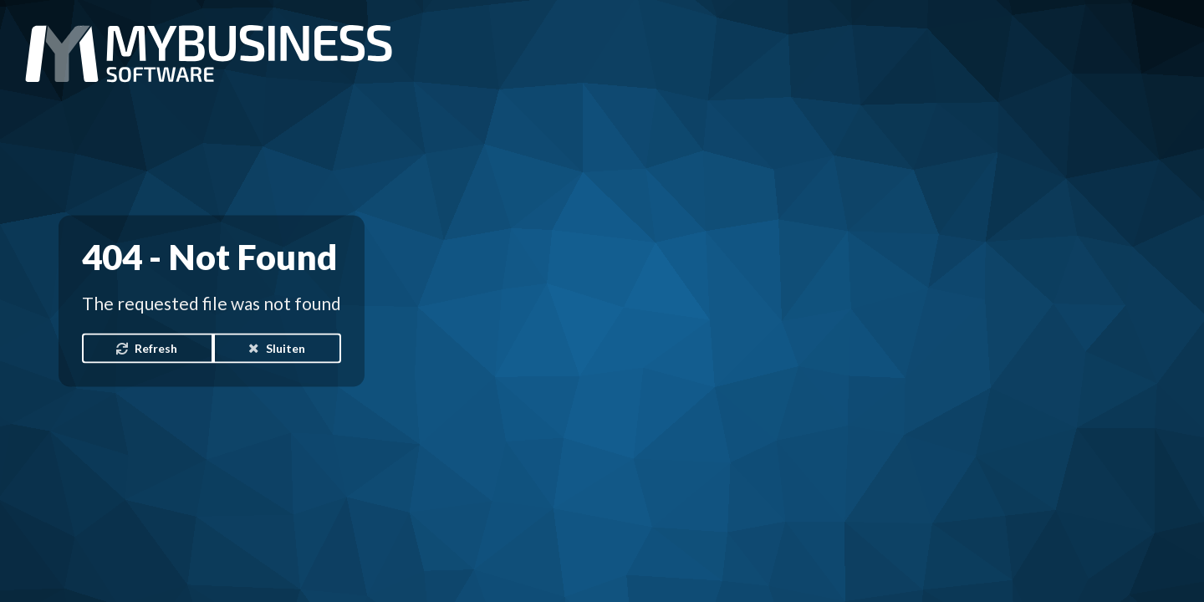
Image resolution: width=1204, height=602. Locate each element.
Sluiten (276, 347)
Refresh (146, 347)
